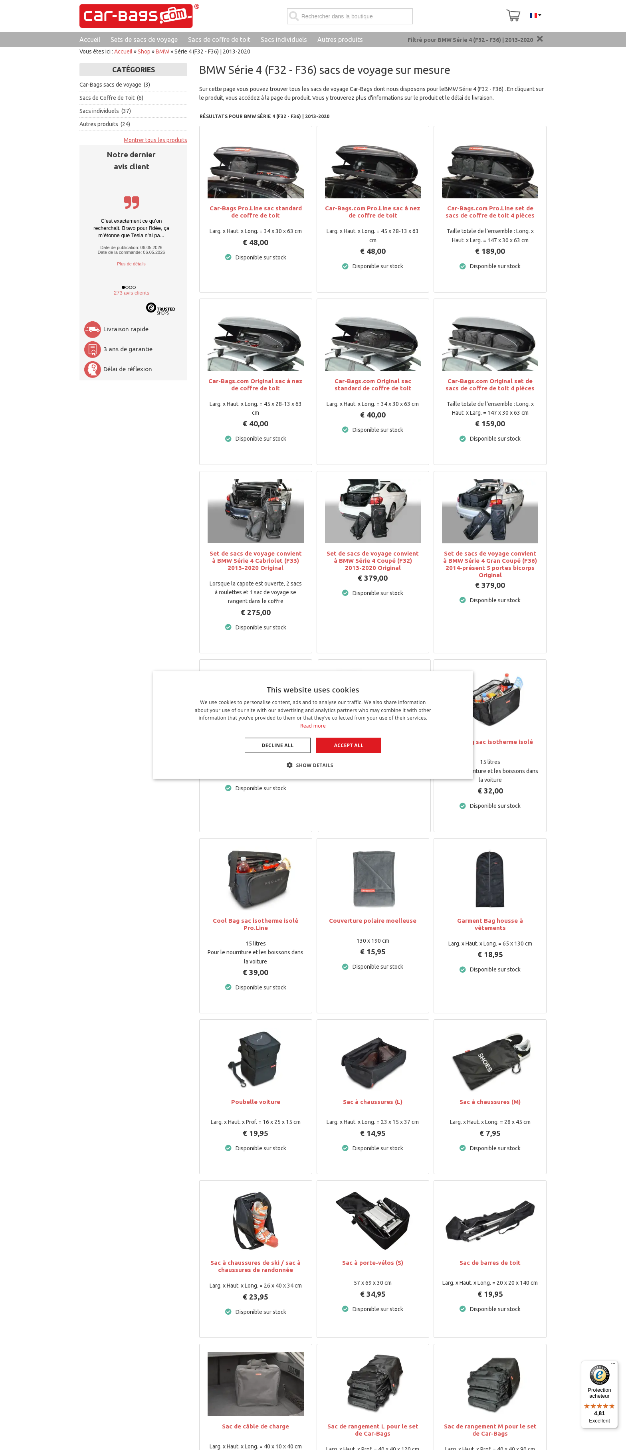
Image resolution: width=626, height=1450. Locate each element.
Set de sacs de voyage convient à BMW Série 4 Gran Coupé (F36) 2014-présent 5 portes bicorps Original (490, 564)
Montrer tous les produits (155, 140)
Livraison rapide (116, 329)
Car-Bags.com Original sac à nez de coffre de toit (255, 385)
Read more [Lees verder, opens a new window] (313, 725)
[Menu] (613, 1365)
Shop (144, 51)
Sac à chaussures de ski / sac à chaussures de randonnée (255, 1266)
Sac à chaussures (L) (372, 1101)
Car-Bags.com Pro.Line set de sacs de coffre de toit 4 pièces (490, 212)
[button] (313, 765)
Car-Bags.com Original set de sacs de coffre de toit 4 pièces (490, 385)
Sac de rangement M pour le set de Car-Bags (490, 1430)
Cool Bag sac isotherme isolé (490, 741)
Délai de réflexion (117, 369)
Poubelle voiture (255, 1101)
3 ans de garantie (118, 349)
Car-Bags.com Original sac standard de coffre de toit (373, 385)
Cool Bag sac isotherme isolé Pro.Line (255, 924)
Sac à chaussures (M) (490, 1101)
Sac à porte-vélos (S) (372, 1262)
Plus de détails (131, 263)
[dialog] (313, 725)
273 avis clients (131, 293)
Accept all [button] (349, 745)
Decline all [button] (278, 745)
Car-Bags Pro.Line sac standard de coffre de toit (256, 212)
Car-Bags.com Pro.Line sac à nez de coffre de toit (372, 212)
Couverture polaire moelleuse (372, 920)
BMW (162, 51)
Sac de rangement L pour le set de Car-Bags (372, 1430)
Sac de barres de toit (490, 1262)
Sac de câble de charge (255, 1426)
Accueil (123, 51)
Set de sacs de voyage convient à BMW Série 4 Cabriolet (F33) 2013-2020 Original (256, 560)
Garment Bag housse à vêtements (490, 924)
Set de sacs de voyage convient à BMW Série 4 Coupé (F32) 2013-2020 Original (373, 560)
